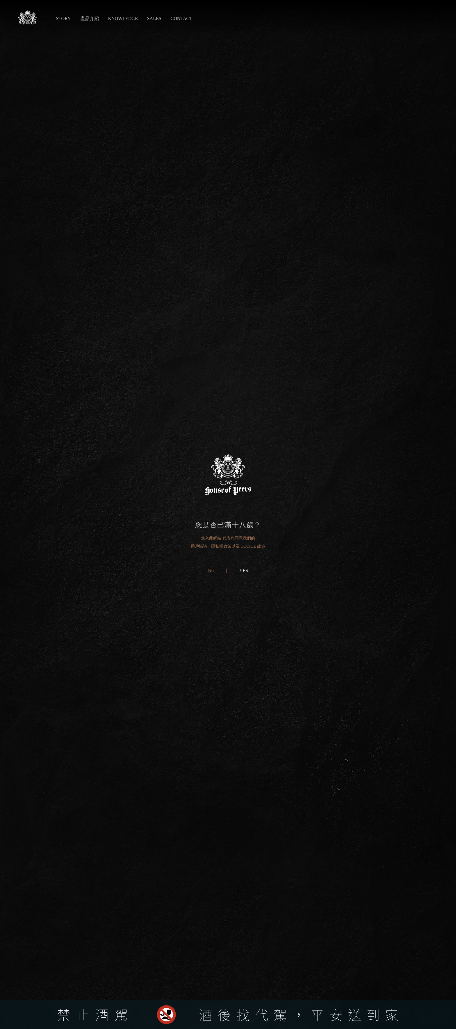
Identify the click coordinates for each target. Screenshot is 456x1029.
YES (243, 570)
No (211, 570)
